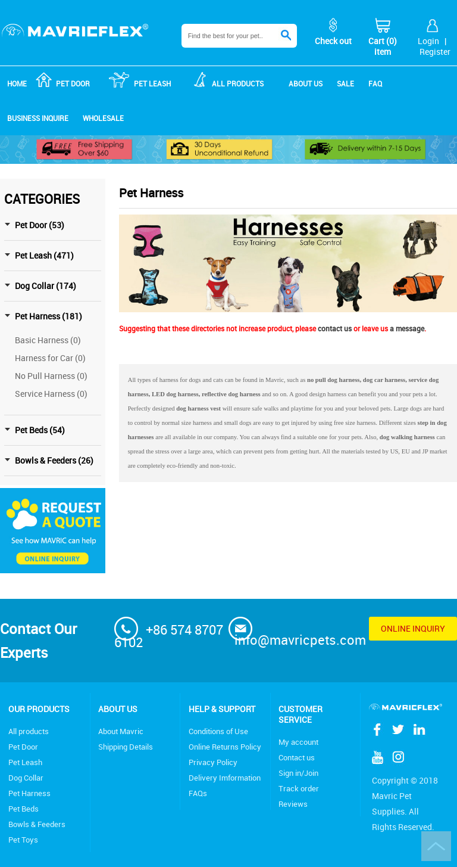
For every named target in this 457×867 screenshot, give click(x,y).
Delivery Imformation (225, 777)
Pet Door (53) (39, 225)
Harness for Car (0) (50, 357)
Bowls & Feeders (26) (54, 460)
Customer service (300, 714)
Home (17, 83)
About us (306, 83)
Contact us (296, 757)
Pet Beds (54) (40, 430)
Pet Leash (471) (44, 255)
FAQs (198, 793)
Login (428, 40)
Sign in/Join (298, 772)
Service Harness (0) (51, 393)
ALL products (238, 83)
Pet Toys (23, 839)
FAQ (375, 83)
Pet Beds (23, 808)
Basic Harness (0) (48, 340)
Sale (345, 83)
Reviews (293, 803)
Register (435, 51)
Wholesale (103, 118)
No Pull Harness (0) (51, 375)
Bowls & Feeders (36, 824)
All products (28, 731)
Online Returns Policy (225, 746)
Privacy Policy (213, 762)
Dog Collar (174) (45, 285)
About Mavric (120, 731)
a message (407, 328)
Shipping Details (125, 746)
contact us (335, 328)
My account (298, 742)
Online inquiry (413, 628)
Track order (298, 788)
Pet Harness (29, 793)
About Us (117, 708)
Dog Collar (25, 777)
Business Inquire (37, 118)
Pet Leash (152, 83)
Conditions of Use (218, 731)
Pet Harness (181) (48, 316)
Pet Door (73, 83)
